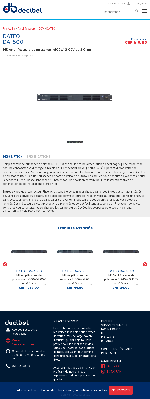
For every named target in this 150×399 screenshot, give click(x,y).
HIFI (103, 333)
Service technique (23, 344)
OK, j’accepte (120, 390)
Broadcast (109, 341)
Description (12, 156)
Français (141, 3)
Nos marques (110, 329)
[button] (5, 264)
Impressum (108, 353)
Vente (16, 340)
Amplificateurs (27, 28)
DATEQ (50, 28)
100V (41, 28)
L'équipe (106, 321)
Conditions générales (117, 349)
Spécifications (38, 156)
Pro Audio (9, 28)
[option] (29, 264)
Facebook (114, 366)
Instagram (114, 371)
